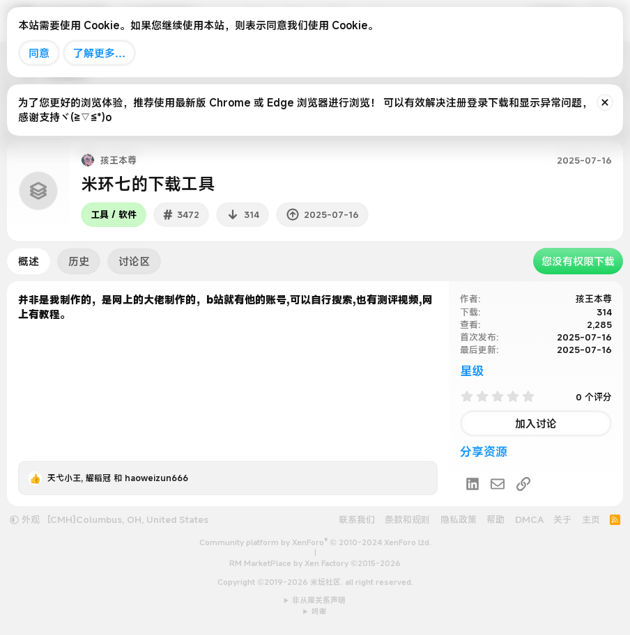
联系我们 (357, 519)
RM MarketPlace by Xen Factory (315, 563)
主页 (591, 519)
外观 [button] (25, 519)
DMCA (529, 519)
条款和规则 (407, 519)
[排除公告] (605, 102)
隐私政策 (458, 519)
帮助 (495, 519)
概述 (28, 261)
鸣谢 (319, 611)
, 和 (117, 477)
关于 (562, 519)
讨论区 (134, 261)
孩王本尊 (594, 298)
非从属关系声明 (319, 600)
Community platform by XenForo (315, 542)
